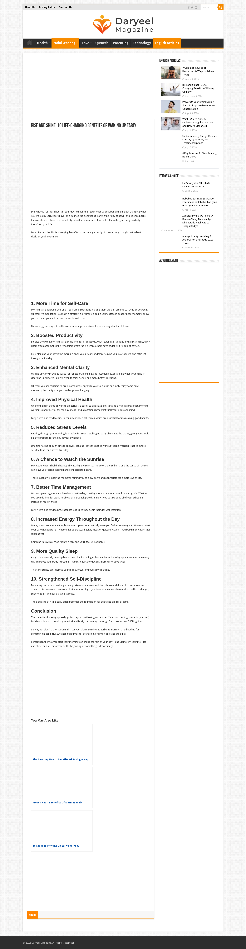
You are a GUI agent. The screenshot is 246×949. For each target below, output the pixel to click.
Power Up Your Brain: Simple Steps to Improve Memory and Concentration (199, 105)
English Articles (167, 43)
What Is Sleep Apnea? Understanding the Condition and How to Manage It (198, 122)
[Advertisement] (90, 88)
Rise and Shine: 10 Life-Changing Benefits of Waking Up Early (198, 88)
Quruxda (102, 43)
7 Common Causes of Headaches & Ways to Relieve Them (198, 71)
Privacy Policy (47, 7)
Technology (142, 43)
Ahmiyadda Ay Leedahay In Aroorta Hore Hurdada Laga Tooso (197, 240)
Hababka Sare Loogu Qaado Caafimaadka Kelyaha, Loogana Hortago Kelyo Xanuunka (199, 202)
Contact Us (65, 7)
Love (85, 43)
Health (42, 43)
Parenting (121, 43)
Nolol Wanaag (64, 43)
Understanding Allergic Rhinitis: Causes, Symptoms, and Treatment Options (199, 139)
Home (30, 43)
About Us (30, 7)
